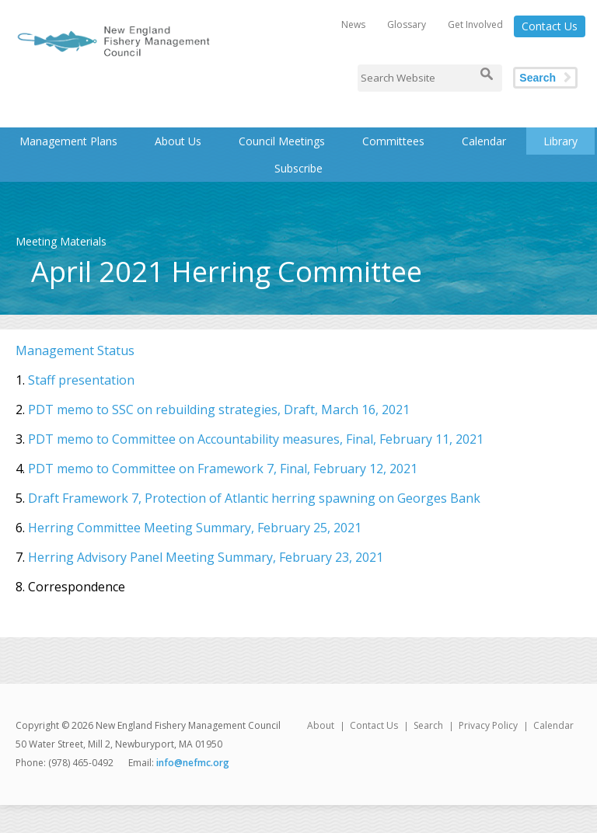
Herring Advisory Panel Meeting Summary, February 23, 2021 (205, 557)
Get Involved (475, 24)
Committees (393, 141)
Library (560, 141)
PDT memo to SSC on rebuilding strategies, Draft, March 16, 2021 (219, 409)
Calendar (484, 141)
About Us (178, 141)
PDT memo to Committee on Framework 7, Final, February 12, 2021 (222, 468)
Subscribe (298, 168)
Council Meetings (282, 141)
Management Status (75, 350)
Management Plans (68, 141)
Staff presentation (81, 380)
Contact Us (550, 26)
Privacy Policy (488, 725)
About (320, 725)
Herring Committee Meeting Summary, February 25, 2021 (194, 527)
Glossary (406, 24)
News (353, 24)
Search (537, 77)
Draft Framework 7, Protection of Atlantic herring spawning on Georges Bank (254, 498)
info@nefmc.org (192, 762)
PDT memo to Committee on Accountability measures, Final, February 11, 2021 (256, 439)
